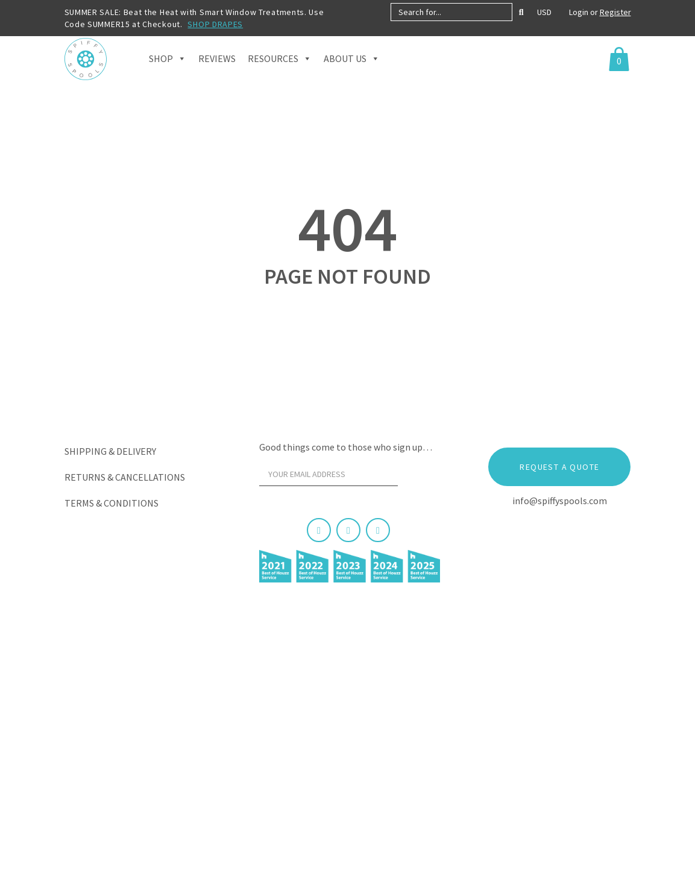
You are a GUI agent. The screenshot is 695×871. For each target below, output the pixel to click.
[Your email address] (328, 474)
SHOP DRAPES (215, 24)
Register (615, 12)
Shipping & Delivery (110, 451)
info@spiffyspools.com (559, 501)
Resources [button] (280, 72)
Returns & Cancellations (124, 477)
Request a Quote (559, 466)
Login (579, 12)
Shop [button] (167, 72)
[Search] (521, 12)
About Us (352, 72)
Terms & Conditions (111, 503)
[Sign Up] (420, 477)
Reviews (217, 72)
